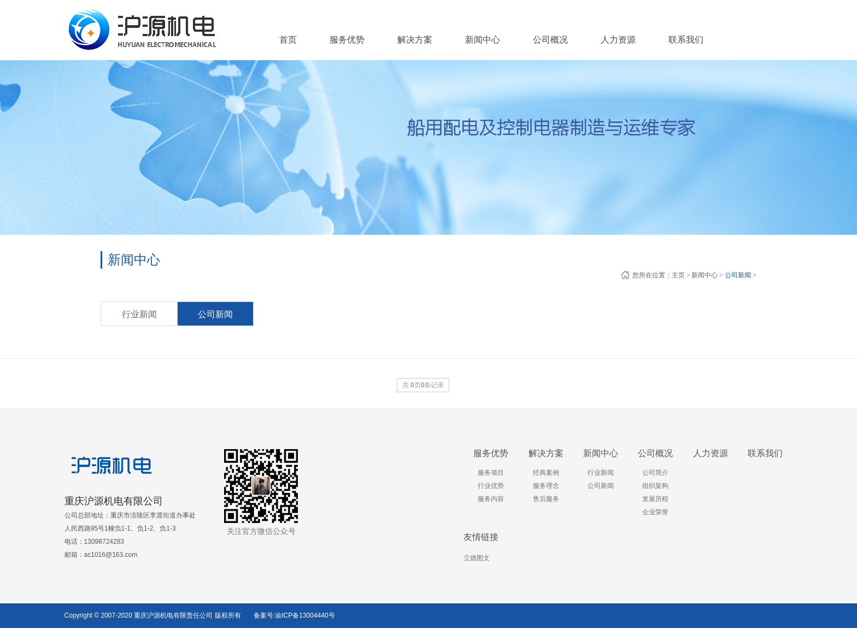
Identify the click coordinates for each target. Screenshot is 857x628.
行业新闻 (139, 314)
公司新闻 (738, 275)
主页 (678, 275)
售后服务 (546, 499)
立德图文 (476, 558)
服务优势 (490, 453)
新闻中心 (704, 275)
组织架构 (655, 486)
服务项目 (491, 472)
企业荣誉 (655, 512)
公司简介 (655, 472)
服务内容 (491, 499)
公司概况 (655, 453)
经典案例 (546, 472)
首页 (288, 39)
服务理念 (546, 486)
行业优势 (491, 486)
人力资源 (710, 453)
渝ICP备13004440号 (304, 615)
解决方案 (546, 453)
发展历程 (655, 499)
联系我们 (765, 453)
